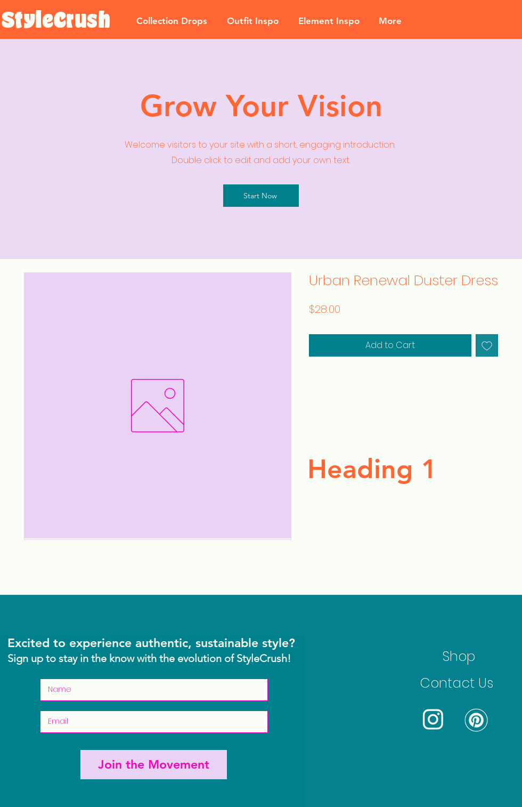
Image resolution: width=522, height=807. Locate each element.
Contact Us (456, 683)
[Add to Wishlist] (487, 345)
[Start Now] (261, 195)
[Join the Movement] (153, 764)
